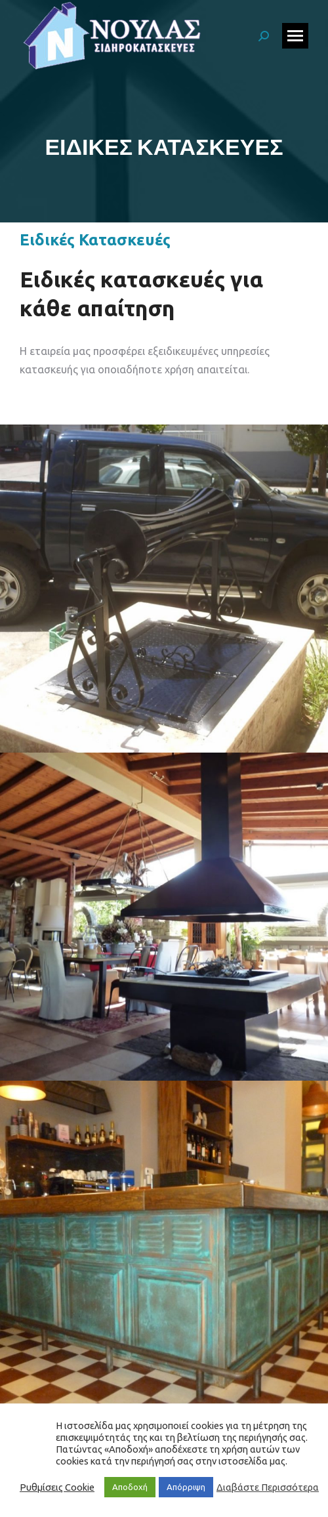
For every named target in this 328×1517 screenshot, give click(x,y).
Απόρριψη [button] (186, 1486)
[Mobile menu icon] (295, 36)
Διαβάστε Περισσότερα (267, 1487)
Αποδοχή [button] (130, 1486)
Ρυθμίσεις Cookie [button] (57, 1487)
